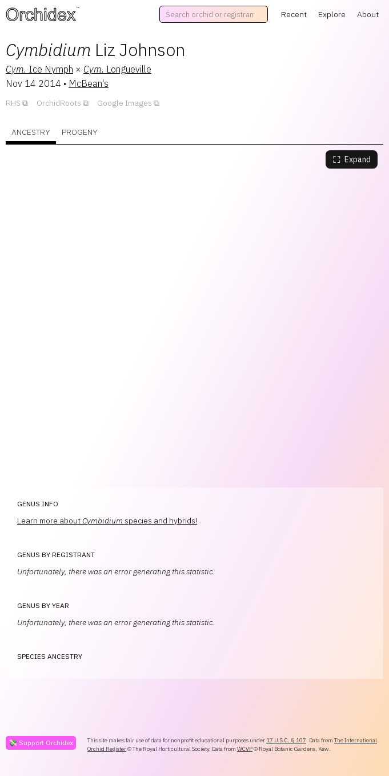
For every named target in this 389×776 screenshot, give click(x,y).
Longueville (117, 69)
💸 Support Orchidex (41, 742)
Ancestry (30, 132)
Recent (294, 14)
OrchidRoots (59, 103)
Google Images (124, 103)
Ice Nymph (39, 69)
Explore (332, 14)
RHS (13, 103)
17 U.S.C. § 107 (286, 740)
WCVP (244, 749)
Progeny (80, 132)
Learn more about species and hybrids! (107, 520)
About (368, 14)
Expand (351, 159)
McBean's (89, 83)
